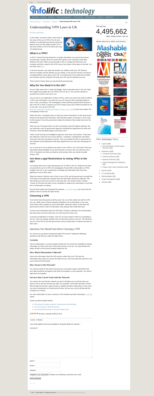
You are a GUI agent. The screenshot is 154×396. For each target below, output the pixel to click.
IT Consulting (78, 17)
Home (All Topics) (35, 21)
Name (32, 361)
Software (51, 17)
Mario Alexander (38, 32)
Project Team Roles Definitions (113, 167)
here (42, 66)
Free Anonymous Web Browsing (46, 307)
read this (89, 294)
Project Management (64, 17)
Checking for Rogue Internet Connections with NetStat (55, 304)
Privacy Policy (61, 392)
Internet (43, 17)
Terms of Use (70, 392)
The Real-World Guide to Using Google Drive (51, 309)
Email (32, 365)
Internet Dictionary (109, 156)
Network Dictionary (109, 159)
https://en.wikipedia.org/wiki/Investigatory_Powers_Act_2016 (51, 109)
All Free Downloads (44, 2)
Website (33, 370)
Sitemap (77, 392)
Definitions (109, 17)
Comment (34, 328)
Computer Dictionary (109, 154)
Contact (83, 392)
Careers (100, 17)
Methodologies (90, 17)
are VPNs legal (71, 189)
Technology (46, 21)
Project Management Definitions (113, 162)
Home (31, 2)
